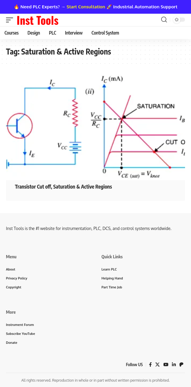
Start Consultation (86, 7)
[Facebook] (150, 365)
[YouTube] (166, 365)
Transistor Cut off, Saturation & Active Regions (63, 186)
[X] (157, 365)
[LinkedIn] (173, 365)
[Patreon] (181, 365)
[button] (11, 20)
